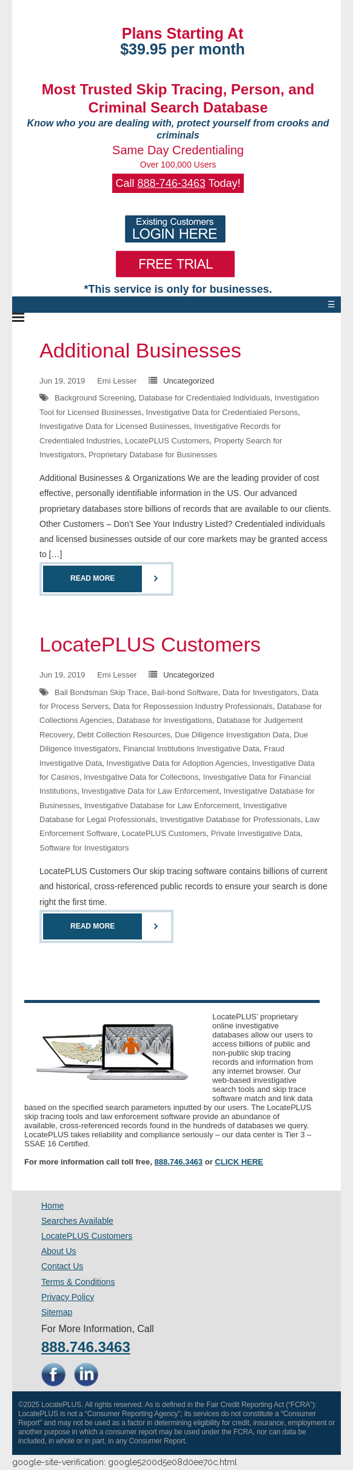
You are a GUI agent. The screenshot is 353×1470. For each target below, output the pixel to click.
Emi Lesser (116, 380)
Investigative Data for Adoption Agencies (177, 763)
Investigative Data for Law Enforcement (150, 790)
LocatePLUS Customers (167, 440)
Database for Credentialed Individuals (205, 397)
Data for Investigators (260, 692)
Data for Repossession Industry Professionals (192, 706)
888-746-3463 (172, 183)
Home (52, 1205)
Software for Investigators (84, 847)
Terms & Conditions (78, 1282)
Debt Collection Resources (123, 734)
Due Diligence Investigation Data (232, 734)
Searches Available (77, 1221)
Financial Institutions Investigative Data (191, 748)
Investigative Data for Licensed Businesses (114, 426)
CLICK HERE (239, 1161)
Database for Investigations (164, 720)
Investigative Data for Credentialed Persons (222, 412)
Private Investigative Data (255, 833)
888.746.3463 (179, 1161)
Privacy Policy (67, 1297)
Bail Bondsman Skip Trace (101, 692)
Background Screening (95, 397)
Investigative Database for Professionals (230, 819)
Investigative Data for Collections (141, 777)
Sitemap (56, 1312)
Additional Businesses (140, 350)
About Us (58, 1251)
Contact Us (62, 1266)
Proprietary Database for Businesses (153, 454)
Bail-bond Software (185, 692)
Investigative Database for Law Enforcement (161, 805)
